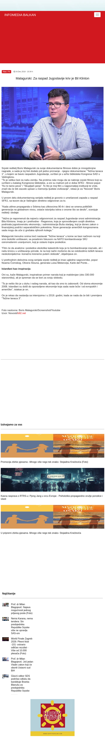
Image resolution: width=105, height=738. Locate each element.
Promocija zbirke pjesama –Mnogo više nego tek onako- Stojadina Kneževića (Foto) (44, 462)
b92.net (22, 313)
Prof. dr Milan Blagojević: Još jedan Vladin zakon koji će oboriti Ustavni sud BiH (22, 664)
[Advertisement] (52, 41)
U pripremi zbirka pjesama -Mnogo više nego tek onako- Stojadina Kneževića (41, 533)
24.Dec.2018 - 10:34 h (23, 72)
